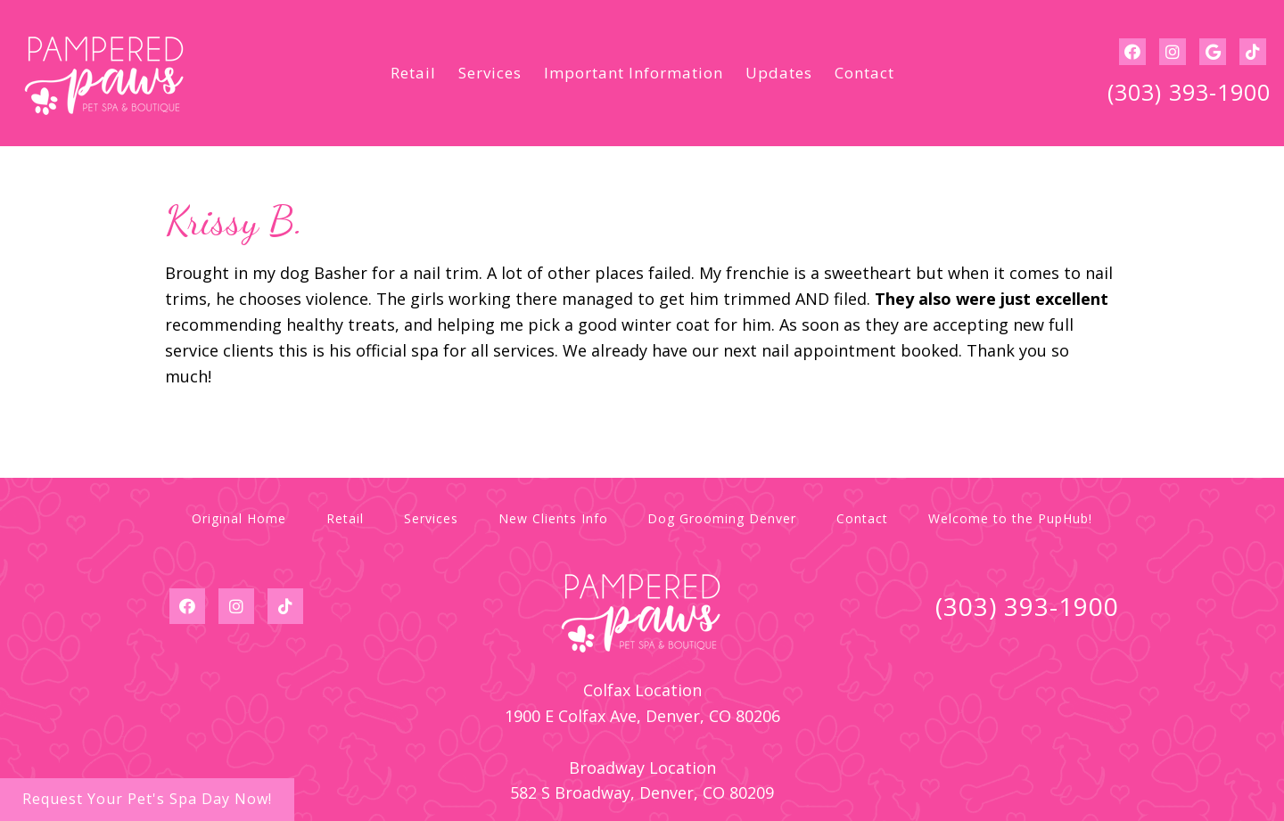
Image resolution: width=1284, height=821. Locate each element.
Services (490, 72)
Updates (778, 72)
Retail (413, 72)
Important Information (633, 72)
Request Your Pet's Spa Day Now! (147, 799)
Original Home (239, 518)
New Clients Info (553, 518)
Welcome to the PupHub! (1010, 518)
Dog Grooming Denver (721, 518)
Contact (864, 72)
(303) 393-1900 (1189, 92)
